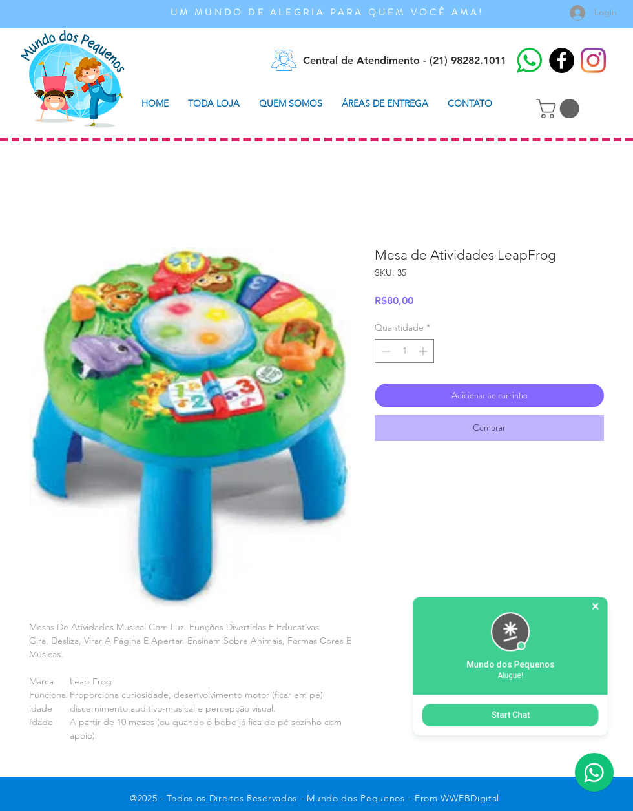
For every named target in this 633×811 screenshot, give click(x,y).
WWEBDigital (470, 798)
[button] (560, 108)
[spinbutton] (404, 351)
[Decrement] (385, 351)
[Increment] (424, 351)
